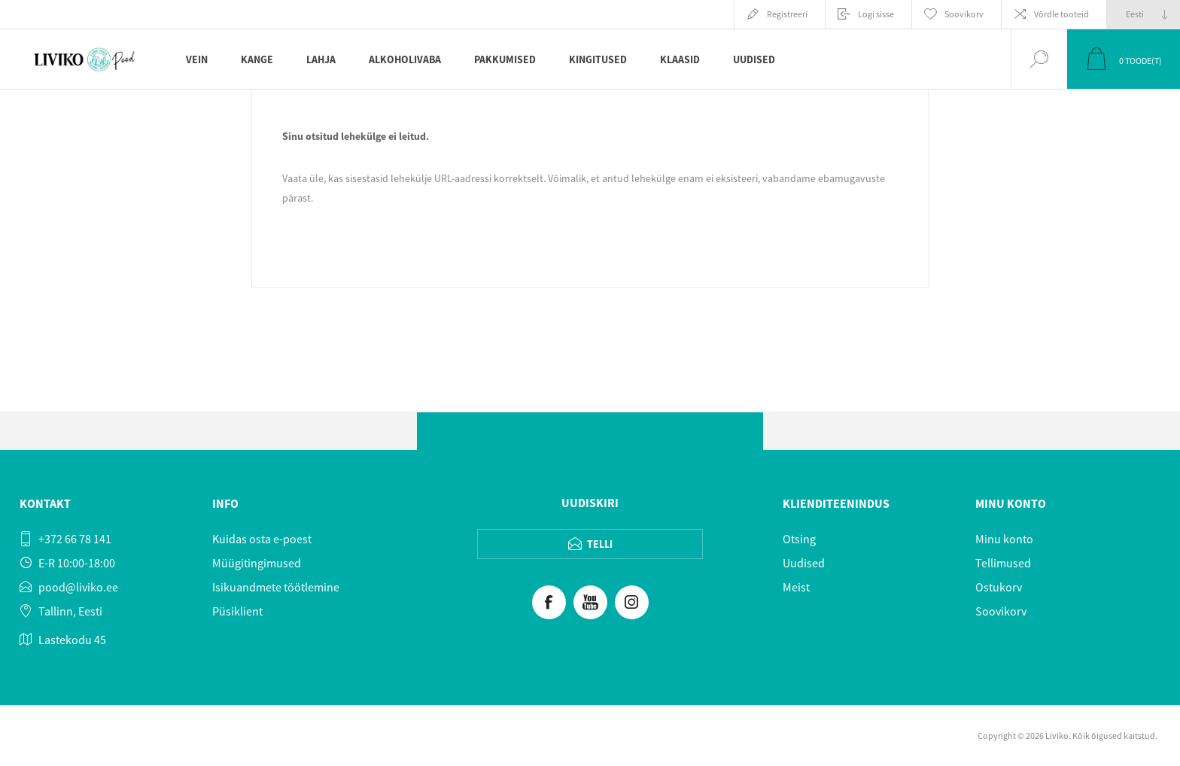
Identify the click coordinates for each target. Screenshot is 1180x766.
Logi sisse (876, 14)
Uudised (804, 562)
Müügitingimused (256, 562)
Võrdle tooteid (1061, 14)
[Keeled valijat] (1143, 14)
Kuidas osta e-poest (262, 538)
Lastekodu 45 (72, 639)
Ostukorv (998, 586)
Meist (796, 586)
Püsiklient (237, 611)
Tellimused (1003, 562)
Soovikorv (1000, 611)
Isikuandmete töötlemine (275, 586)
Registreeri (787, 14)
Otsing (799, 538)
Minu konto (1004, 538)
